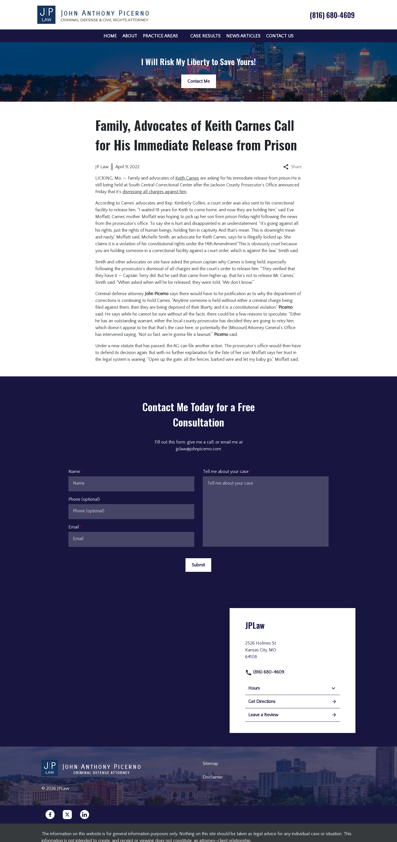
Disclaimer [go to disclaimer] (213, 777)
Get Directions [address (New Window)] (292, 701)
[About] (129, 36)
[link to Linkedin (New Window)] (84, 814)
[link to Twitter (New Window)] (67, 814)
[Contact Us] (280, 36)
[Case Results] (205, 36)
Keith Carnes (187, 178)
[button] (181, 35)
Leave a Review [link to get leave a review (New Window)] (292, 714)
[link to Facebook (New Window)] (50, 814)
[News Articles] (243, 36)
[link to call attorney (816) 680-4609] (332, 14)
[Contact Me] (198, 81)
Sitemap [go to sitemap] (210, 763)
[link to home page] (93, 14)
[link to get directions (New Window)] (292, 652)
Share (292, 166)
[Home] (110, 36)
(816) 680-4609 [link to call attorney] (264, 672)
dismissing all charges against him (154, 191)
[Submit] (198, 565)
